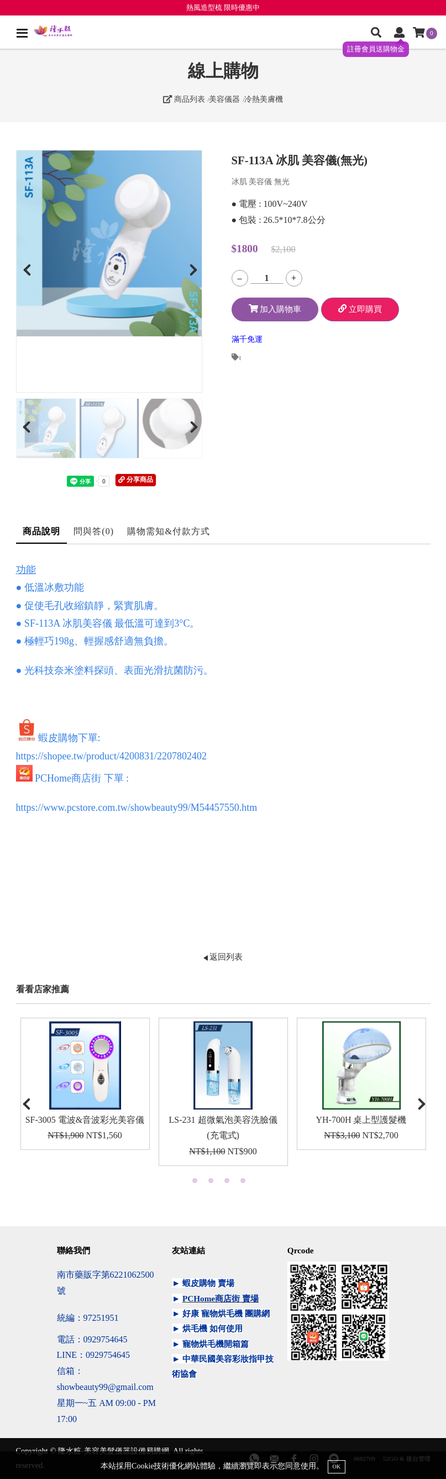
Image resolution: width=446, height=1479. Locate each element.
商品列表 (184, 99)
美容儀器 (224, 99)
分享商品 (135, 479)
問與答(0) (94, 531)
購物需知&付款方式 (168, 531)
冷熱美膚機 (263, 99)
